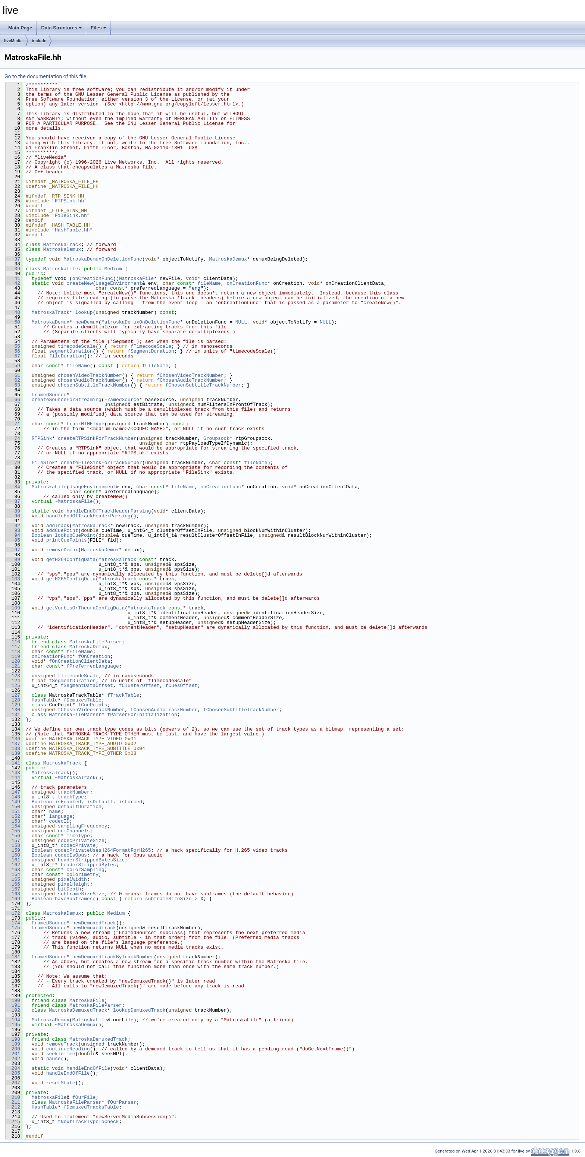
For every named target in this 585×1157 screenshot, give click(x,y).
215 (13, 1121)
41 (13, 278)
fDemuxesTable (82, 700)
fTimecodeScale (151, 346)
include (39, 40)
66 (13, 399)
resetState (60, 1082)
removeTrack (62, 1044)
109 (13, 608)
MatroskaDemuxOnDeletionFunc (102, 259)
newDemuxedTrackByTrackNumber (113, 956)
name (54, 811)
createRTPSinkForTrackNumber (97, 438)
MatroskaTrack (62, 244)
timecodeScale (77, 346)
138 (13, 748)
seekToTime (60, 1053)
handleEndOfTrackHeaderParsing (108, 511)
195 (13, 1024)
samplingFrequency (82, 826)
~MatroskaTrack (75, 777)
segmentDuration (71, 351)
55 (13, 346)
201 (13, 1053)
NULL (241, 322)
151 (13, 811)
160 (13, 855)
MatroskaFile (60, 268)
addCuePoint (62, 530)
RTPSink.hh (69, 201)
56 (13, 351)
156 (13, 835)
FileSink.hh (71, 215)
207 (13, 1082)
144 (13, 777)
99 (13, 559)
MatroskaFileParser (95, 642)
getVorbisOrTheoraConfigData (85, 608)
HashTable (45, 700)
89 (13, 511)
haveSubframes (74, 898)
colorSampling (85, 869)
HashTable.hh (72, 230)
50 (13, 322)
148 (13, 797)
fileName (208, 283)
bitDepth (69, 889)
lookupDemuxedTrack (139, 1010)
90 (13, 516)
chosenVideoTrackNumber (90, 375)
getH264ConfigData (71, 559)
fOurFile (84, 1097)
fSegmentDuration (151, 351)
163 (13, 869)
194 (13, 1019)
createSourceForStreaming (66, 399)
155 (13, 830)
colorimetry (82, 874)
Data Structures (61, 28)
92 (13, 525)
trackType (71, 797)
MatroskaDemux (62, 249)
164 (13, 874)
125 (13, 685)
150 (13, 806)
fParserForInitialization (142, 714)
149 (13, 801)
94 (13, 535)
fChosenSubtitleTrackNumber (203, 385)
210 (13, 1097)
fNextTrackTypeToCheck (88, 1121)
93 (13, 530)
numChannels (74, 830)
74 (13, 438)
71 (13, 423)
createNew (79, 283)
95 (13, 540)
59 (13, 365)
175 (13, 927)
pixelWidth (72, 879)
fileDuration (66, 356)
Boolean (42, 535)
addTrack (57, 525)
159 (13, 850)
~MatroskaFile (74, 501)
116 (13, 642)
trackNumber (74, 792)
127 (13, 695)
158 (13, 845)
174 (13, 923)
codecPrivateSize (81, 840)
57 (13, 356)
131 (13, 714)
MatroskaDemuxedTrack (78, 1010)
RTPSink (42, 438)
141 (13, 763)
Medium (113, 268)
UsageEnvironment (119, 283)
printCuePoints (66, 540)
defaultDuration (79, 806)
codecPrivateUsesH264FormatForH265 (103, 850)
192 (13, 1010)
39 (13, 268)
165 (13, 879)
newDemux (86, 322)
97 (13, 549)
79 (13, 462)
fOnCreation (94, 656)
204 (13, 1068)
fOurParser (121, 1102)
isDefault (100, 801)
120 (13, 661)
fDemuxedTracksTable (91, 1107)
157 (13, 840)
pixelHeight (74, 884)
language (60, 816)
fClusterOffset (139, 685)
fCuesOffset (181, 685)
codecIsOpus (71, 855)
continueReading (68, 1049)
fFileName (155, 365)
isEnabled (68, 801)
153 (13, 821)
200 (13, 1049)
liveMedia (13, 40)
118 (13, 651)
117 (13, 646)
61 (13, 375)
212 (13, 1107)
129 (13, 705)
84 (13, 486)
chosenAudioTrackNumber (90, 380)
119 (13, 656)
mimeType (78, 835)
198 (13, 1039)
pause (53, 1058)
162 (13, 864)
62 (13, 380)
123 (13, 675)
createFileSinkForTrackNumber (101, 462)
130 (13, 709)
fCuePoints (92, 705)
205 (13, 1073)
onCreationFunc (92, 278)
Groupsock (216, 438)
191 (13, 1005)
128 (13, 700)
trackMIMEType (85, 423)
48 (13, 312)
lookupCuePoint (75, 535)
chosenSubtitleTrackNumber (94, 385)
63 (13, 385)
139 (13, 753)
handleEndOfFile (88, 1068)
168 (13, 893)
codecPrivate (78, 845)
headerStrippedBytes (88, 864)
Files (98, 28)
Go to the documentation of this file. (46, 76)
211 (13, 1102)
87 (13, 501)
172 (13, 913)
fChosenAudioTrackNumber (190, 380)
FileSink (43, 462)
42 (13, 283)
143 (13, 772)
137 (13, 743)
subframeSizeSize (81, 893)
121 (13, 666)
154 (13, 826)
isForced (130, 801)
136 (13, 738)
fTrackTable (123, 695)
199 (13, 1044)
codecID (59, 821)
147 (13, 792)
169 (13, 898)
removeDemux (62, 549)
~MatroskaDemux (75, 1024)
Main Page (20, 28)
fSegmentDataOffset (87, 685)
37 (13, 259)
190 (13, 1000)
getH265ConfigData (71, 579)
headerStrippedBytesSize (91, 860)
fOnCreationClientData (79, 661)
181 (13, 956)
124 (13, 680)
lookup (84, 312)
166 (13, 884)
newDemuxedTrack (94, 923)
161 (13, 860)
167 (13, 889)
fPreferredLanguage (92, 666)
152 (13, 816)
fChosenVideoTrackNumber (190, 375)
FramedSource (49, 394)
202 (13, 1058)
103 (13, 579)
